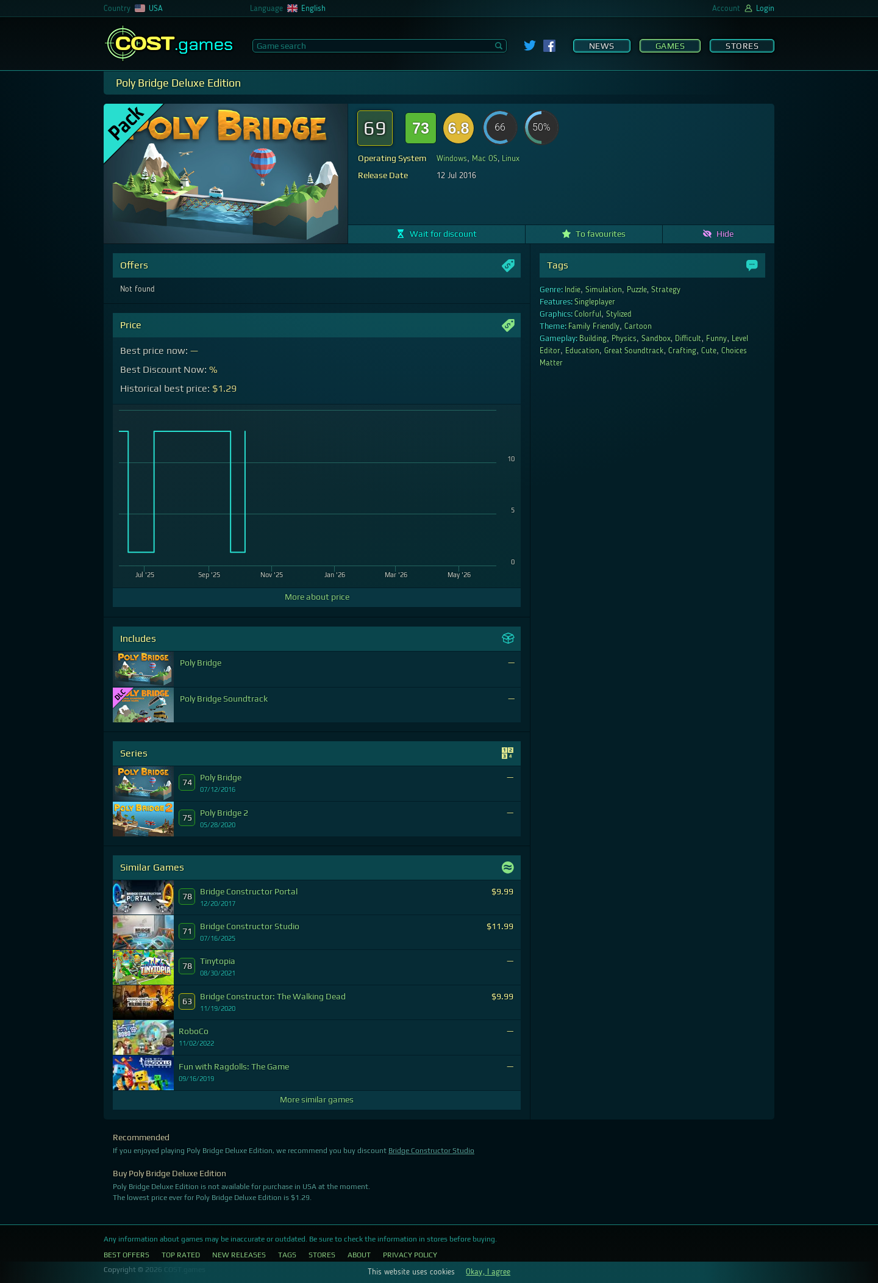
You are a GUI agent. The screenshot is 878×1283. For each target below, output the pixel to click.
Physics (624, 338)
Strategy (665, 290)
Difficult (688, 338)
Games (670, 46)
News (602, 46)
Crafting (682, 351)
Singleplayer (594, 302)
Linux (510, 158)
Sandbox (656, 338)
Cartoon (638, 326)
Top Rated (181, 1255)
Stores (742, 46)
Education (582, 351)
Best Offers (126, 1255)
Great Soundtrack (634, 351)
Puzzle (637, 290)
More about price (317, 597)
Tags (287, 1255)
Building (593, 338)
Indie (572, 290)
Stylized (619, 314)
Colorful (587, 314)
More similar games (317, 1099)
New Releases (239, 1255)
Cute (708, 351)
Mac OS (485, 158)
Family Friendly (593, 326)
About (359, 1255)
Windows (452, 158)
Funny (716, 338)
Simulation (603, 290)
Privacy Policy (410, 1255)
